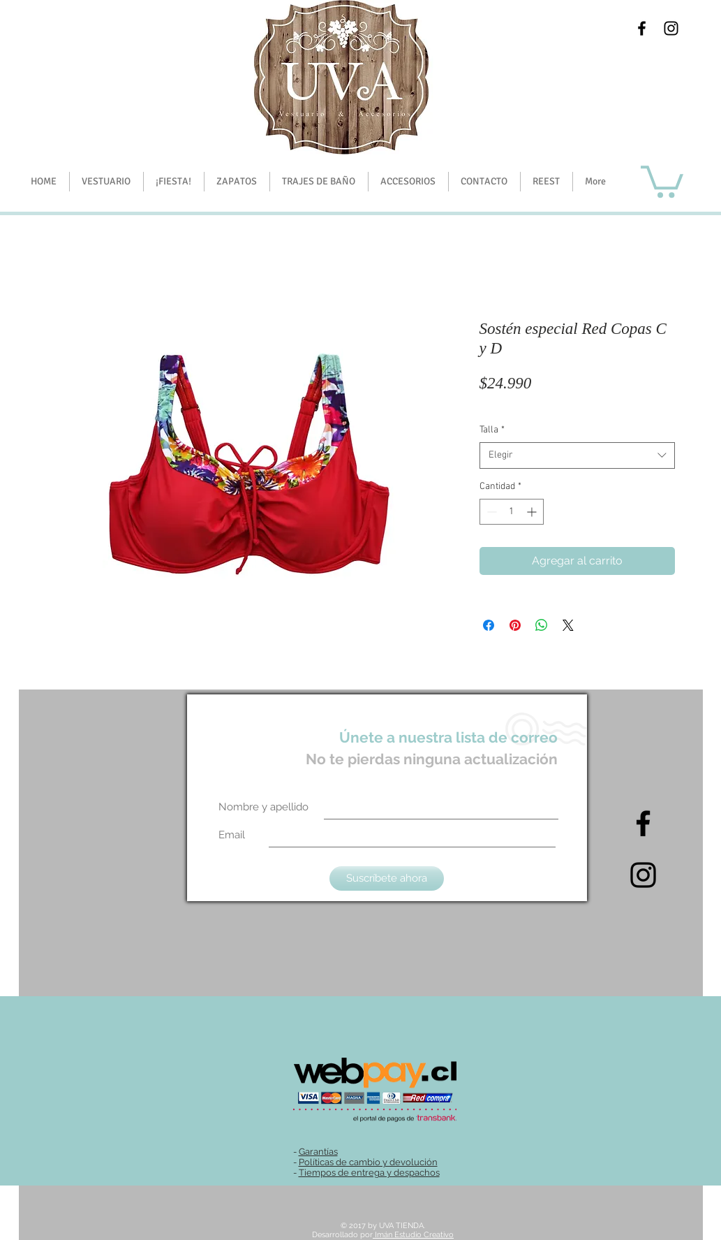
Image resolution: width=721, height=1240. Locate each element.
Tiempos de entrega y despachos (369, 1172)
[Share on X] (568, 625)
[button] (173, 181)
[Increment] (533, 511)
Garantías (318, 1151)
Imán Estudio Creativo (413, 1234)
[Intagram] (643, 875)
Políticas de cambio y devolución (368, 1162)
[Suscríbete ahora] (386, 878)
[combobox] (577, 455)
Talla (492, 430)
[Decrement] (490, 511)
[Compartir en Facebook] (488, 625)
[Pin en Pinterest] (515, 625)
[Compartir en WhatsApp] (541, 625)
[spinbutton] (511, 511)
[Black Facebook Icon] (641, 28)
